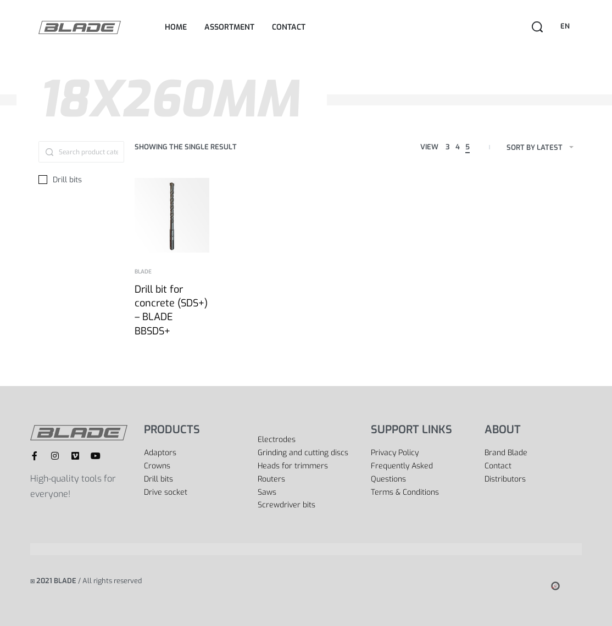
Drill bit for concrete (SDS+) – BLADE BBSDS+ (171, 310)
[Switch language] (567, 27)
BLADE (143, 272)
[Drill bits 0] (81, 180)
